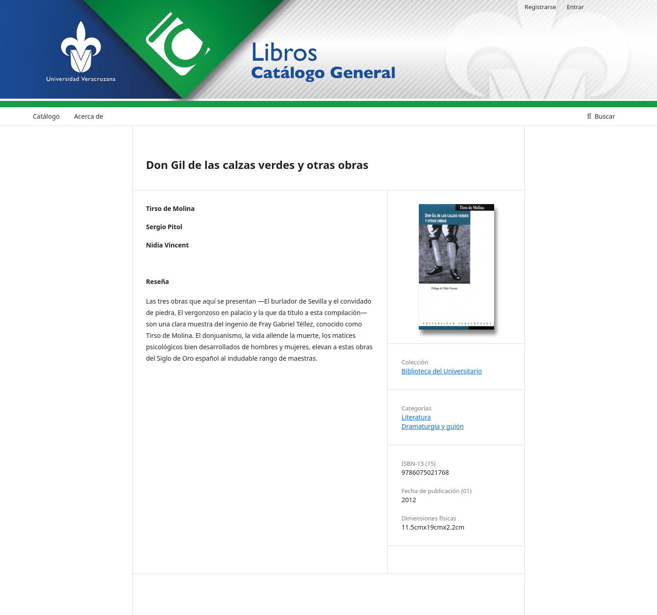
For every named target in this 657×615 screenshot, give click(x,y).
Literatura (416, 417)
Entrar (575, 7)
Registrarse (540, 7)
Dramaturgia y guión (433, 426)
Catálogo (46, 116)
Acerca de (88, 116)
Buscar (604, 116)
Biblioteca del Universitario (442, 371)
